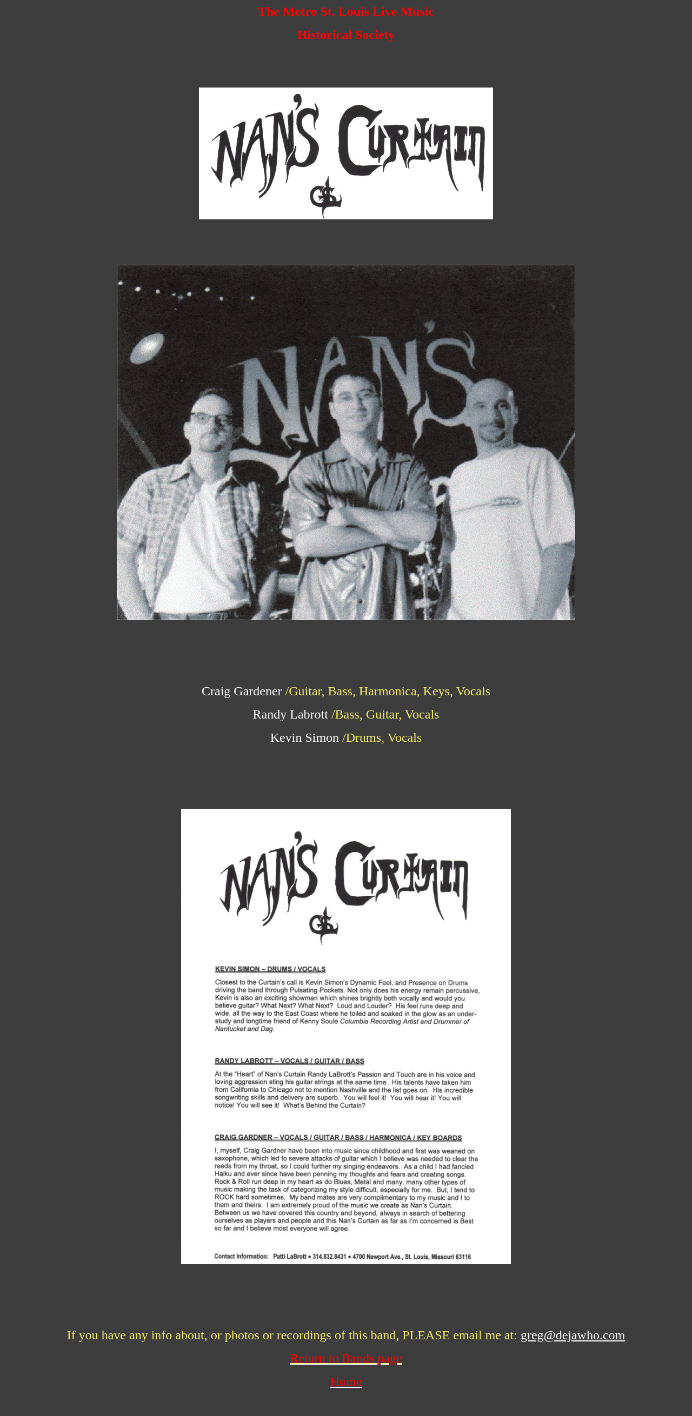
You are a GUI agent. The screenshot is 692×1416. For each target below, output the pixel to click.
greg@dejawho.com (573, 1335)
